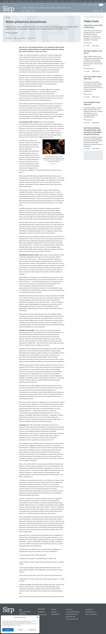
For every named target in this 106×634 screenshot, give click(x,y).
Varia (33, 11)
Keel (23, 11)
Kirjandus (41, 8)
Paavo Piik (88, 94)
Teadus (69, 8)
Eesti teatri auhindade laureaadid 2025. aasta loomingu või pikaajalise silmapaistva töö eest (93, 131)
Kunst (47, 8)
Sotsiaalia (58, 8)
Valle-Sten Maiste (12, 33)
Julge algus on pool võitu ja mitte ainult (93, 26)
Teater (64, 8)
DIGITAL (103, 632)
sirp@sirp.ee (22, 613)
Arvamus (24, 8)
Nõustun (8, 629)
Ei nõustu (20, 629)
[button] (37, 617)
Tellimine (95, 4)
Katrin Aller (88, 120)
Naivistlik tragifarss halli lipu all (93, 52)
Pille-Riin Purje (89, 69)
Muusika (52, 8)
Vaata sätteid (32, 629)
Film (37, 8)
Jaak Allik (88, 43)
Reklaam (89, 4)
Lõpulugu (28, 11)
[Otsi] (101, 10)
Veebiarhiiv (96, 11)
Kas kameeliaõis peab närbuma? (92, 103)
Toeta (101, 4)
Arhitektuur (31, 8)
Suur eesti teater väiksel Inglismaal (93, 78)
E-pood (84, 4)
